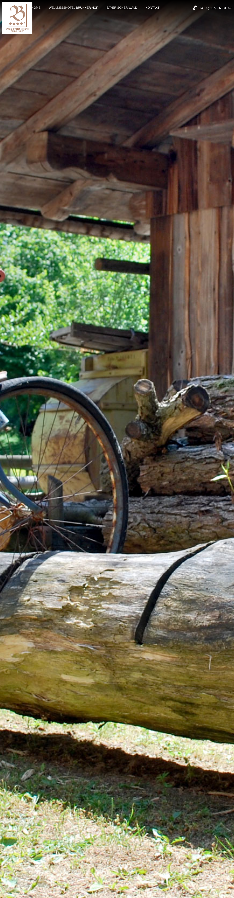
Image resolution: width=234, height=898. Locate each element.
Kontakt (153, 7)
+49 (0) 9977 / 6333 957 (215, 8)
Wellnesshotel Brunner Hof (73, 7)
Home (35, 7)
